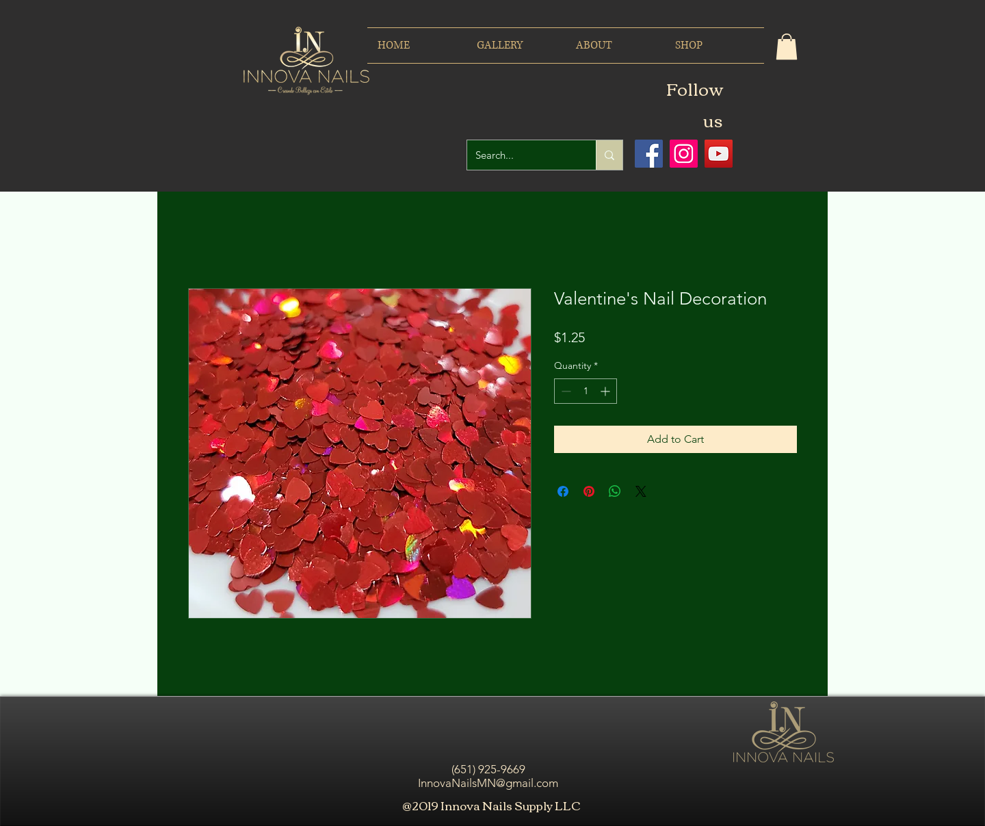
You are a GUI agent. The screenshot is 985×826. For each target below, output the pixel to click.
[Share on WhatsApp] (615, 491)
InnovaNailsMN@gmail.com (488, 783)
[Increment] (606, 391)
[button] (787, 47)
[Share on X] (641, 491)
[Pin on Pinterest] (589, 491)
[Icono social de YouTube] (719, 154)
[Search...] (521, 155)
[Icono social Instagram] (684, 154)
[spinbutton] (585, 391)
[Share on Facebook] (563, 491)
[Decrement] (564, 391)
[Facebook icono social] (649, 154)
